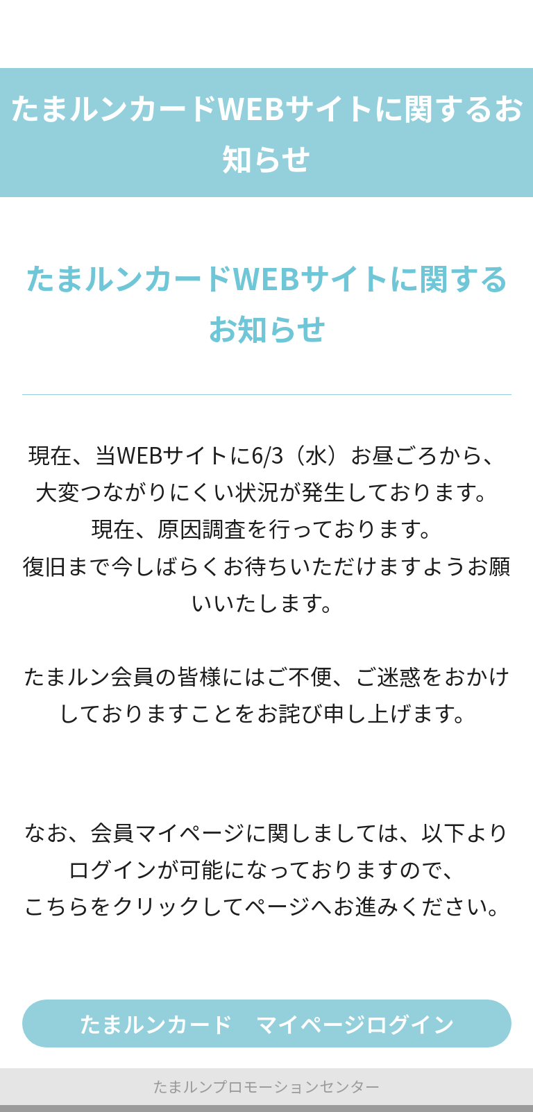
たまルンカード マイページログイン (267, 1023)
